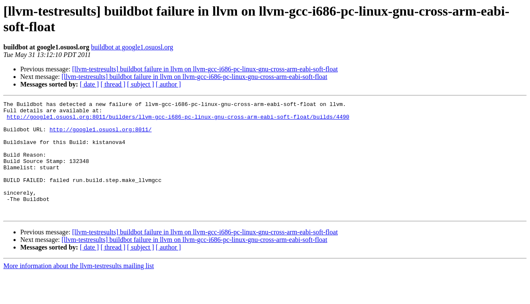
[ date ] (89, 84)
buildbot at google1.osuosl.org (132, 47)
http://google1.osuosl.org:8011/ (100, 135)
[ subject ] (140, 84)
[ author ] (168, 84)
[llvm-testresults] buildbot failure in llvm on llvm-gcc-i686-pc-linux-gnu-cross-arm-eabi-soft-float (205, 69)
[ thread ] (113, 84)
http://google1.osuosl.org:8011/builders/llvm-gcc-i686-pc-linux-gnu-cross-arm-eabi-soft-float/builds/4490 (178, 120)
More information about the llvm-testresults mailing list (78, 288)
